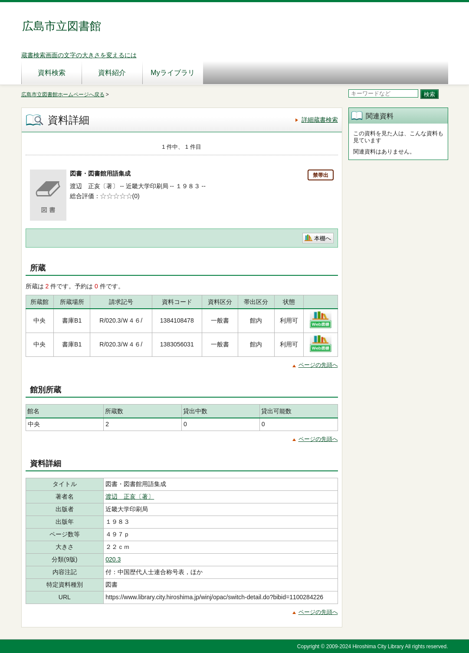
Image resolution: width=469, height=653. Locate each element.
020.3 (113, 559)
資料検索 (52, 72)
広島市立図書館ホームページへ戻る (63, 94)
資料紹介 (112, 72)
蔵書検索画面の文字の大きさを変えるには (79, 55)
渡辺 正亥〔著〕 (129, 496)
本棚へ (322, 238)
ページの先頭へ (318, 365)
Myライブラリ (172, 72)
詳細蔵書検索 (320, 119)
